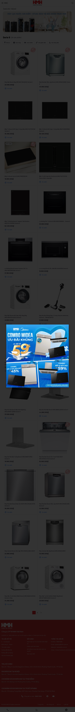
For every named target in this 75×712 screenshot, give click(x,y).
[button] (66, 327)
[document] (37, 356)
